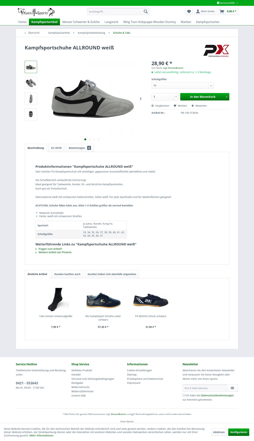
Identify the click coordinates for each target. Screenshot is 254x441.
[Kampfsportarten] (208, 22)
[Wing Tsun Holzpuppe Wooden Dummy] (149, 22)
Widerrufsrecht (80, 387)
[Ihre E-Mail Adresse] (205, 388)
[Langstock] (111, 22)
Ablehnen (219, 432)
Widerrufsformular (82, 391)
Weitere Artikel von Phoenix (53, 252)
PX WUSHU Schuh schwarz (150, 316)
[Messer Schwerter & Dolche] (81, 22)
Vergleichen (160, 105)
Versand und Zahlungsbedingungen (92, 378)
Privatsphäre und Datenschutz (145, 378)
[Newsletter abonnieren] (232, 388)
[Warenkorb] (228, 11)
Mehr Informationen (41, 435)
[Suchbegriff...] (118, 11)
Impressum (133, 383)
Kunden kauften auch (67, 274)
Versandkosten (118, 414)
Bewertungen (80, 148)
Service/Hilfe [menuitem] (226, 3)
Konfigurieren (238, 432)
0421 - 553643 (27, 383)
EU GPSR (56, 148)
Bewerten (199, 105)
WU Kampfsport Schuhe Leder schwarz (103, 317)
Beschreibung (36, 148)
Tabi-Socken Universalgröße (55, 316)
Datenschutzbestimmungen (217, 395)
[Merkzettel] (189, 11)
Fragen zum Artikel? (48, 249)
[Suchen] (145, 11)
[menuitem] (118, 11)
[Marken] (186, 22)
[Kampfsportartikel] (44, 22)
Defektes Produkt (81, 370)
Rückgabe (77, 383)
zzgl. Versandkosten (173, 67)
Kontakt (76, 374)
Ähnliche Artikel (37, 274)
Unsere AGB (78, 395)
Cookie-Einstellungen (139, 370)
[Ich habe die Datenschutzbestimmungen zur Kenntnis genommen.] (184, 395)
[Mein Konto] (205, 11)
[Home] (22, 22)
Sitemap (132, 374)
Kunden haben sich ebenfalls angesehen (112, 274)
